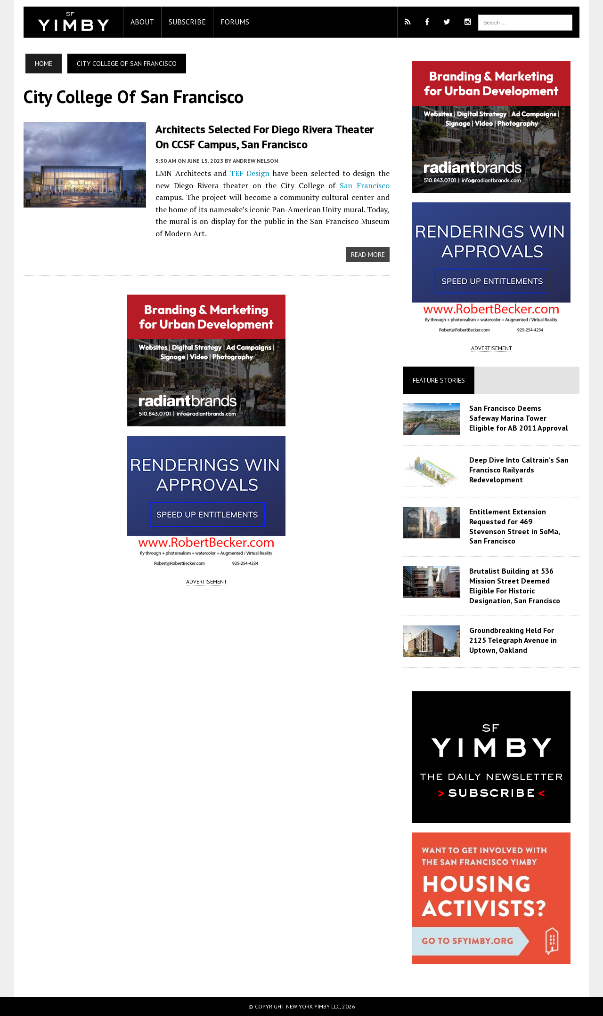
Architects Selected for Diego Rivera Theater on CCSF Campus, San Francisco (264, 136)
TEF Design (250, 173)
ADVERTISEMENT (206, 581)
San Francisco (365, 185)
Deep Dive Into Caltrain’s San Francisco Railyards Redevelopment (519, 469)
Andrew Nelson (255, 160)
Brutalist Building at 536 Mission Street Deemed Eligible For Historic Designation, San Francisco (514, 585)
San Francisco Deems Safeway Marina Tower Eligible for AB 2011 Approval (518, 417)
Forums (234, 21)
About (142, 21)
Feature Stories (439, 380)
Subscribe (187, 21)
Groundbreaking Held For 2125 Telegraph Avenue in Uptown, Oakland (513, 640)
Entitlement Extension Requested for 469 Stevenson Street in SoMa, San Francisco (514, 526)
